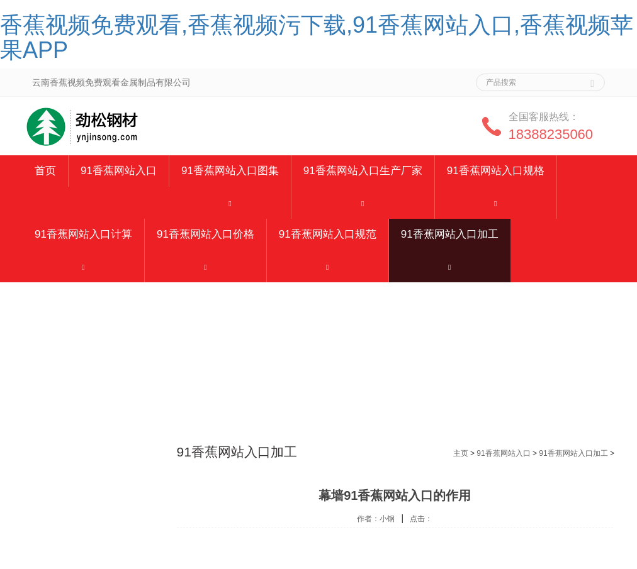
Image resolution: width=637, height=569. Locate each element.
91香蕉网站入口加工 (450, 234)
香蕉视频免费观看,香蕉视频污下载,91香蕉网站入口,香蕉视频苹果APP (316, 37)
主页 (460, 453)
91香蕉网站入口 (119, 171)
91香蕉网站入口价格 (205, 234)
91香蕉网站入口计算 (83, 234)
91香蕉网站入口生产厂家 (362, 171)
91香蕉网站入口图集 (230, 171)
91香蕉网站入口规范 (327, 234)
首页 (45, 171)
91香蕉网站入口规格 (495, 171)
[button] (230, 203)
